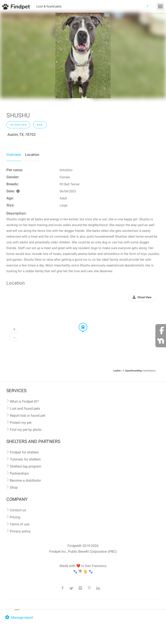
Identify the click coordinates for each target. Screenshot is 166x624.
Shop (14, 487)
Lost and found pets (25, 408)
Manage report (18, 617)
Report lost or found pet (27, 416)
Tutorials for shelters (25, 459)
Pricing (15, 517)
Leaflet (117, 370)
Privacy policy (20, 531)
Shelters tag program (25, 466)
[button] (80, 323)
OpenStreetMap (133, 370)
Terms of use (19, 524)
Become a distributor (25, 480)
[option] (83, 55)
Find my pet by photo (26, 430)
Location (32, 154)
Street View (144, 297)
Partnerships (19, 473)
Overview (13, 154)
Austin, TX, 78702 (21, 134)
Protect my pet (20, 423)
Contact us (18, 510)
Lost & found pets (49, 6)
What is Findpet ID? (24, 401)
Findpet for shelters (24, 452)
